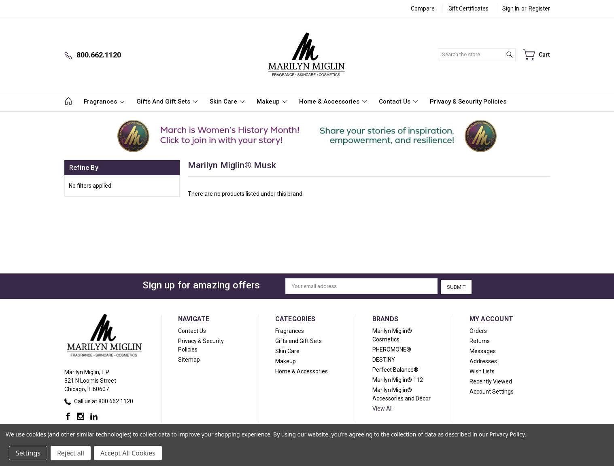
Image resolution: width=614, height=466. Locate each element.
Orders (478, 330)
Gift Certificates (468, 8)
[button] (127, 136)
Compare (423, 8)
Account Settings (492, 391)
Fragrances (104, 101)
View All (382, 408)
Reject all (70, 453)
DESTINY (383, 359)
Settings (28, 453)
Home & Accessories (333, 101)
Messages (483, 350)
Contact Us (398, 101)
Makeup (272, 101)
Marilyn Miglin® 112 (397, 379)
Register (539, 8)
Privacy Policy (507, 434)
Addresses (483, 360)
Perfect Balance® (395, 369)
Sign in (510, 8)
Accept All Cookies (127, 453)
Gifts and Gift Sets (167, 101)
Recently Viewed (491, 380)
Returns (480, 340)
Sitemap (189, 359)
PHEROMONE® (391, 348)
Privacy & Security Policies (468, 101)
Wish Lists (482, 370)
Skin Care (227, 101)
